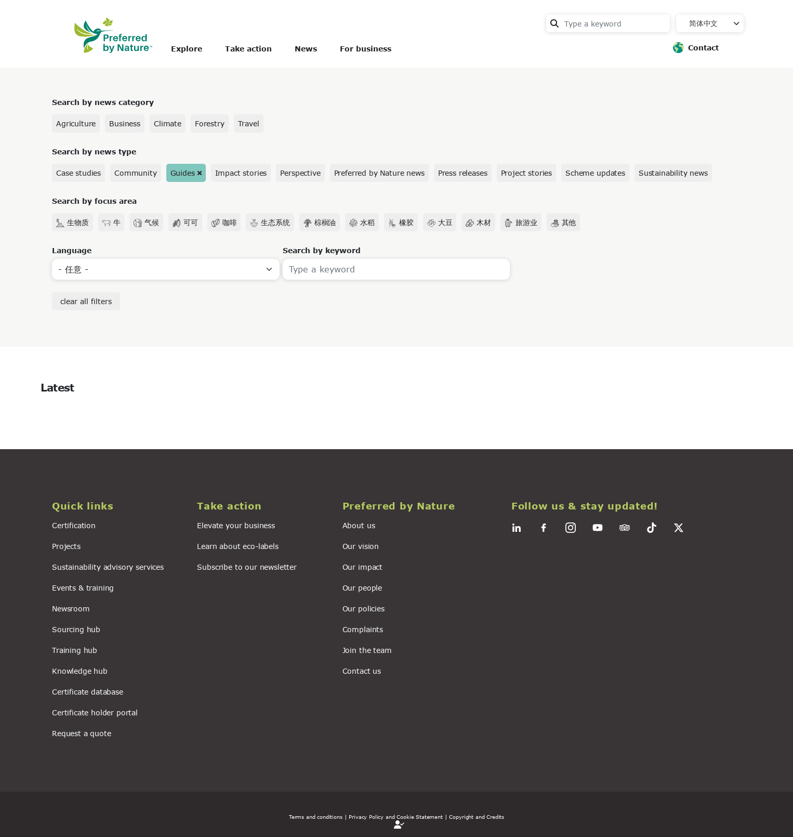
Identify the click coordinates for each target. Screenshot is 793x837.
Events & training (83, 587)
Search (554, 23)
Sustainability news (673, 172)
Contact (703, 47)
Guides (182, 172)
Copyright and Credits (476, 817)
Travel (248, 123)
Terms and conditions (315, 817)
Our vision (360, 546)
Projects (66, 546)
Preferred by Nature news (379, 172)
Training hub (74, 650)
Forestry (209, 123)
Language (71, 250)
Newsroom (71, 608)
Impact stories (241, 172)
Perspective (300, 172)
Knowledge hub (80, 670)
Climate (167, 123)
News (306, 48)
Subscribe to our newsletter (247, 567)
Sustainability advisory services (108, 567)
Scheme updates (595, 172)
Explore (186, 48)
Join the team (367, 650)
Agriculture (76, 123)
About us (358, 525)
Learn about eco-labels (237, 546)
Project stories (526, 172)
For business (365, 48)
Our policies (363, 608)
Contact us (361, 670)
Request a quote (81, 733)
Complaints (362, 629)
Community (135, 172)
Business (124, 123)
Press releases (462, 172)
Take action (248, 48)
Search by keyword (322, 250)
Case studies (78, 172)
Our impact (362, 567)
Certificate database (87, 691)
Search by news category (103, 102)
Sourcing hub (76, 629)
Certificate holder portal (95, 712)
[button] (118, 506)
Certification (74, 525)
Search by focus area (94, 201)
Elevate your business (236, 525)
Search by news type (94, 151)
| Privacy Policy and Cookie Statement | (396, 817)
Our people (362, 587)
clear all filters (86, 301)
